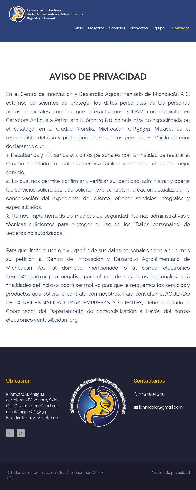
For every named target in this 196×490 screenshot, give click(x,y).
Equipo (158, 27)
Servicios (117, 27)
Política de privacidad (171, 472)
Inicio (78, 27)
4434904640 (149, 394)
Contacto (181, 27)
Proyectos (139, 27)
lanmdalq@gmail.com (158, 407)
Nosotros (96, 27)
